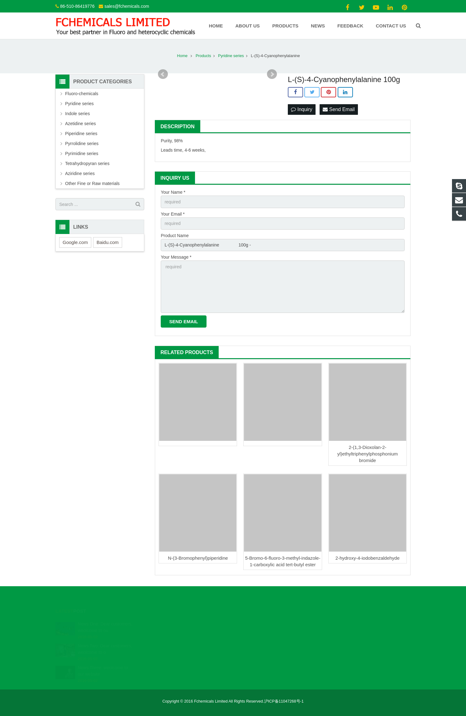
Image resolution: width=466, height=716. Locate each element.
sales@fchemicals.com (126, 6)
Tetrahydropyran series (87, 163)
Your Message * (176, 257)
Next (272, 74)
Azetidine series (80, 123)
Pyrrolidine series (81, 143)
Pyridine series (79, 103)
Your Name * (173, 192)
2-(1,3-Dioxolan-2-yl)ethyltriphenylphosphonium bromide (367, 454)
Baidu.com (108, 242)
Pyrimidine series (81, 153)
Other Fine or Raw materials (92, 183)
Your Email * (173, 214)
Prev (163, 74)
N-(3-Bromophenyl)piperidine (198, 558)
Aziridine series (80, 173)
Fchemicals (254, 642)
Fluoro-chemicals (81, 93)
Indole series (77, 113)
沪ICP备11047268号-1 (284, 701)
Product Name (174, 235)
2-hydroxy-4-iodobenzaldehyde (367, 558)
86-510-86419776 (77, 6)
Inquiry (301, 109)
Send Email (338, 109)
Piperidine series (81, 133)
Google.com (75, 242)
